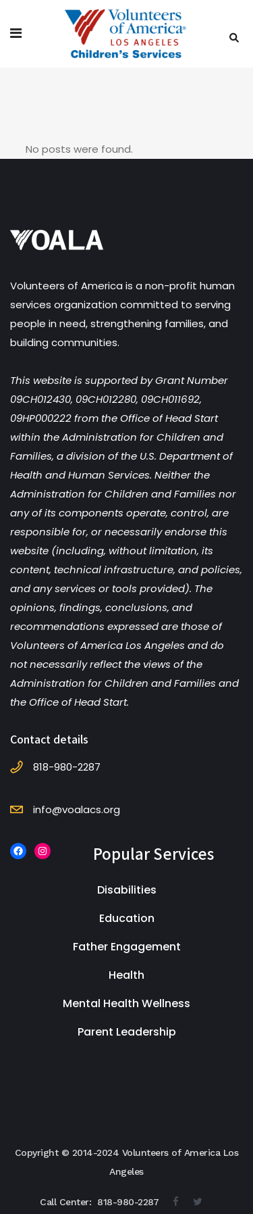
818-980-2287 (128, 1201)
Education (126, 918)
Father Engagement (127, 946)
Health (126, 975)
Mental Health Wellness (126, 1003)
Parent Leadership (127, 1032)
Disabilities (127, 890)
